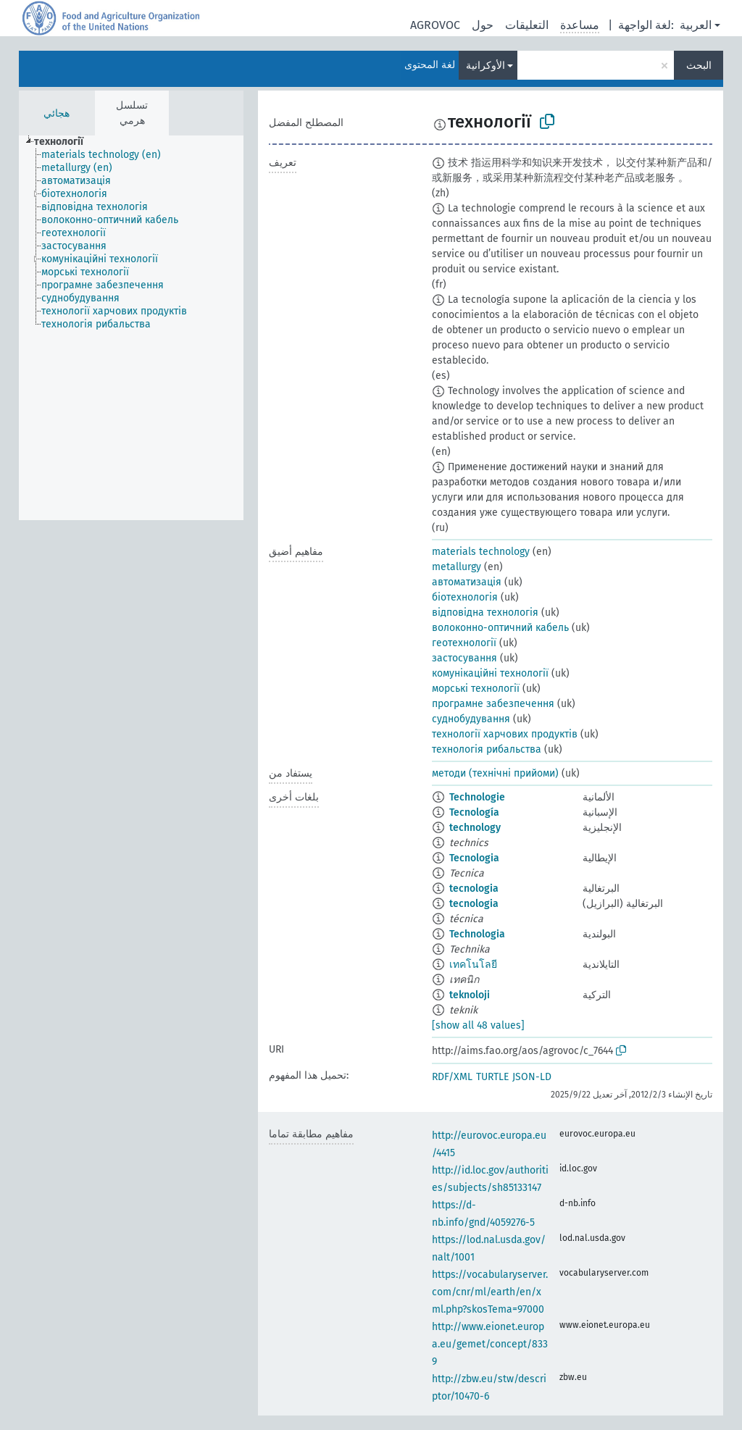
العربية (696, 25)
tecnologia (474, 888)
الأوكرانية (485, 65)
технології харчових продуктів (505, 734)
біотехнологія (465, 597)
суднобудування (471, 719)
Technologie (477, 797)
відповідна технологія (485, 612)
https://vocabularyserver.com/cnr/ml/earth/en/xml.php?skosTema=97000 (490, 1292)
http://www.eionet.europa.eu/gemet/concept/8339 (490, 1344)
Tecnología (474, 812)
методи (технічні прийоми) (495, 773)
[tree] (131, 327)
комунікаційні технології (490, 673)
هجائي (56, 113)
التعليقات (527, 25)
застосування (464, 658)
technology (475, 827)
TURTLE (492, 1077)
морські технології (476, 688)
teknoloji (469, 995)
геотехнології (464, 643)
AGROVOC (435, 25)
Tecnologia (474, 858)
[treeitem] (64, 142)
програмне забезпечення (493, 704)
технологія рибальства (486, 749)
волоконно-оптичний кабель (500, 628)
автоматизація (466, 582)
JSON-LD (531, 1077)
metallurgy (456, 567)
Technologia (477, 934)
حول (482, 25)
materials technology (481, 551)
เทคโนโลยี (473, 964)
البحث (699, 65)
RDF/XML (452, 1077)
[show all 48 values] (478, 1025)
